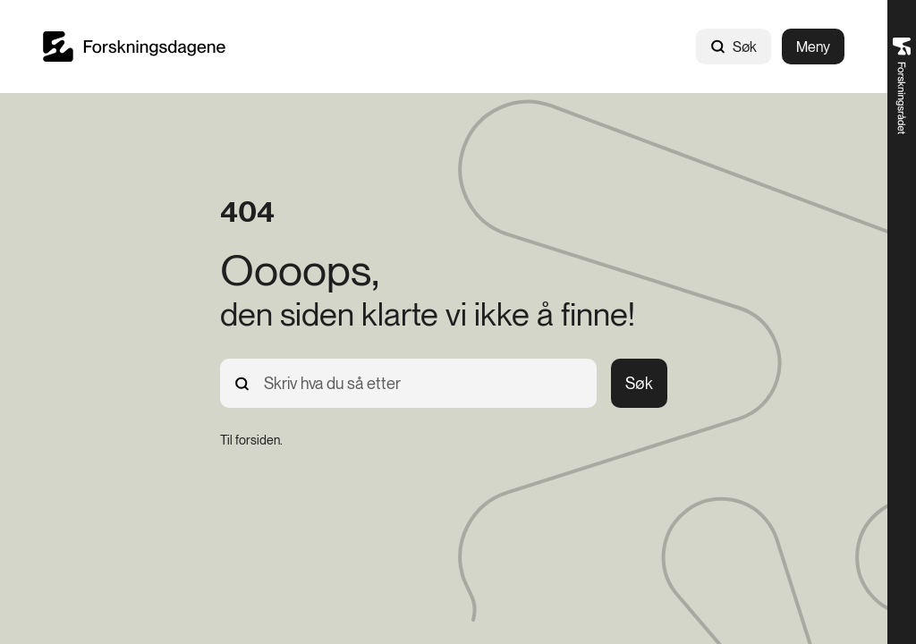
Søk (733, 46)
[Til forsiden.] (251, 440)
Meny (813, 46)
